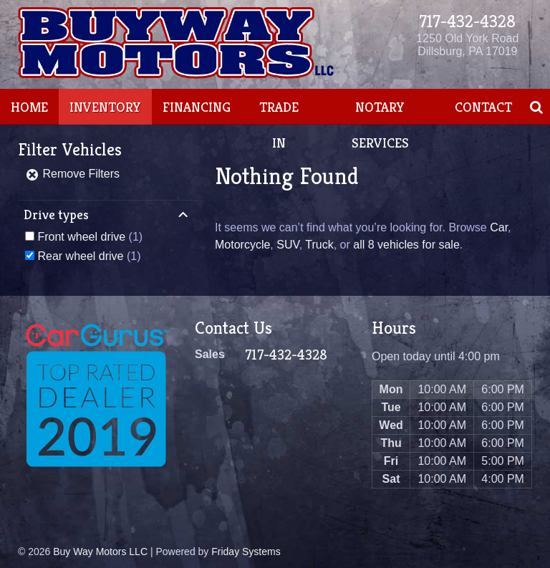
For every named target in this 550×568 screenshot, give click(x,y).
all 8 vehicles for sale (406, 245)
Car (499, 227)
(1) (90, 237)
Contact (483, 106)
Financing (197, 106)
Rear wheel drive (80, 256)
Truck (319, 245)
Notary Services (380, 124)
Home (29, 106)
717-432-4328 (467, 21)
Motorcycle (242, 245)
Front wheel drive (81, 237)
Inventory (105, 106)
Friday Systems (245, 551)
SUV (287, 245)
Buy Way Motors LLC (100, 551)
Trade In (279, 124)
